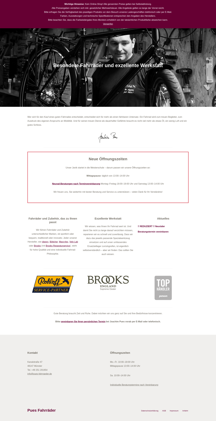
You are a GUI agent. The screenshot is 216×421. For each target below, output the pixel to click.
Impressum (174, 411)
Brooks (37, 246)
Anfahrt (185, 411)
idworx (45, 242)
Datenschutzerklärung (149, 411)
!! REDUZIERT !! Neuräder (151, 226)
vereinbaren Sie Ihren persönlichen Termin (83, 321)
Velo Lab (73, 242)
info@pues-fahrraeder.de (39, 374)
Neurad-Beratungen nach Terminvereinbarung (76, 184)
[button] (4, 65)
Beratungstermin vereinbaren (153, 232)
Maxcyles (63, 242)
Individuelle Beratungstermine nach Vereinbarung (134, 385)
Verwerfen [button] (108, 24)
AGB (164, 411)
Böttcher (54, 242)
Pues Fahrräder (41, 410)
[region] (108, 65)
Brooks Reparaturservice (58, 246)
